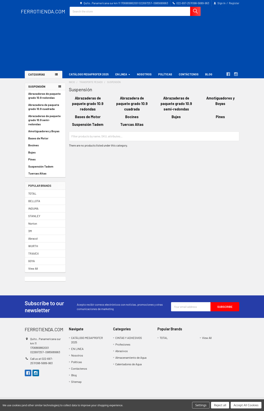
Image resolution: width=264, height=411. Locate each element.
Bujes (32, 155)
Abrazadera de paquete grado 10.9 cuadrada (43, 110)
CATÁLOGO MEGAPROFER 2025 (89, 77)
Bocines (33, 148)
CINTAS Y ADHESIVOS (128, 341)
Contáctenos (189, 77)
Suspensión (36, 89)
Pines (32, 162)
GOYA (31, 264)
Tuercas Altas (37, 176)
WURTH (33, 249)
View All (33, 271)
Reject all (220, 405)
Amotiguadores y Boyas (43, 134)
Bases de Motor (38, 141)
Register (234, 3)
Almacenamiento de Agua (130, 360)
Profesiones (122, 347)
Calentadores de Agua (128, 367)
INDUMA (33, 211)
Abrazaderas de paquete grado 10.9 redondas (44, 99)
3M (30, 234)
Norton (32, 226)
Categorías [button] (36, 77)
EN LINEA (122, 77)
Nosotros (144, 77)
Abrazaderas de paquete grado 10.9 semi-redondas (44, 123)
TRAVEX (33, 256)
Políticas (165, 77)
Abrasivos (121, 354)
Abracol (33, 241)
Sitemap (76, 384)
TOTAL (32, 196)
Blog (208, 77)
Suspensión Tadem (40, 169)
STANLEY (34, 219)
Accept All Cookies (246, 405)
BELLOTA (34, 204)
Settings (200, 405)
